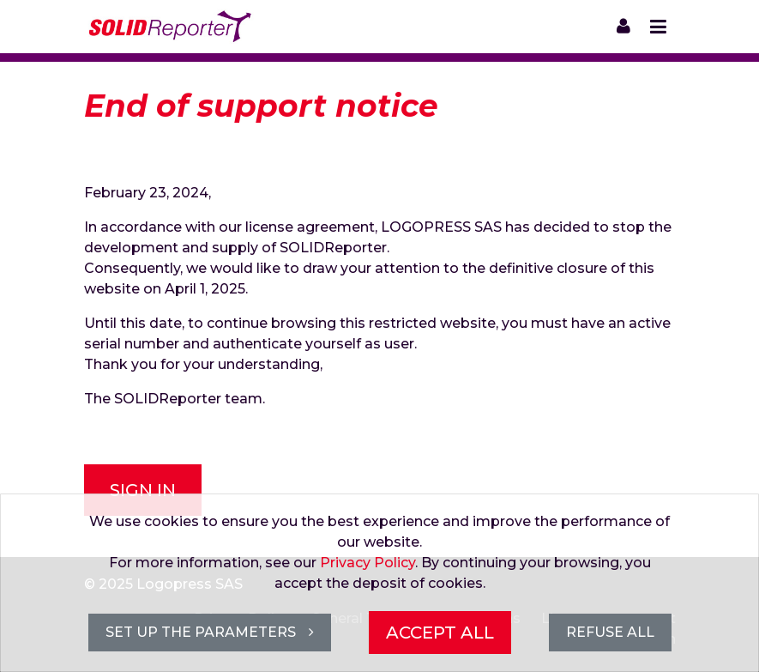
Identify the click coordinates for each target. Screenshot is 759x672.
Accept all (440, 632)
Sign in (143, 490)
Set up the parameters (209, 632)
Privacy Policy (367, 562)
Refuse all (610, 632)
